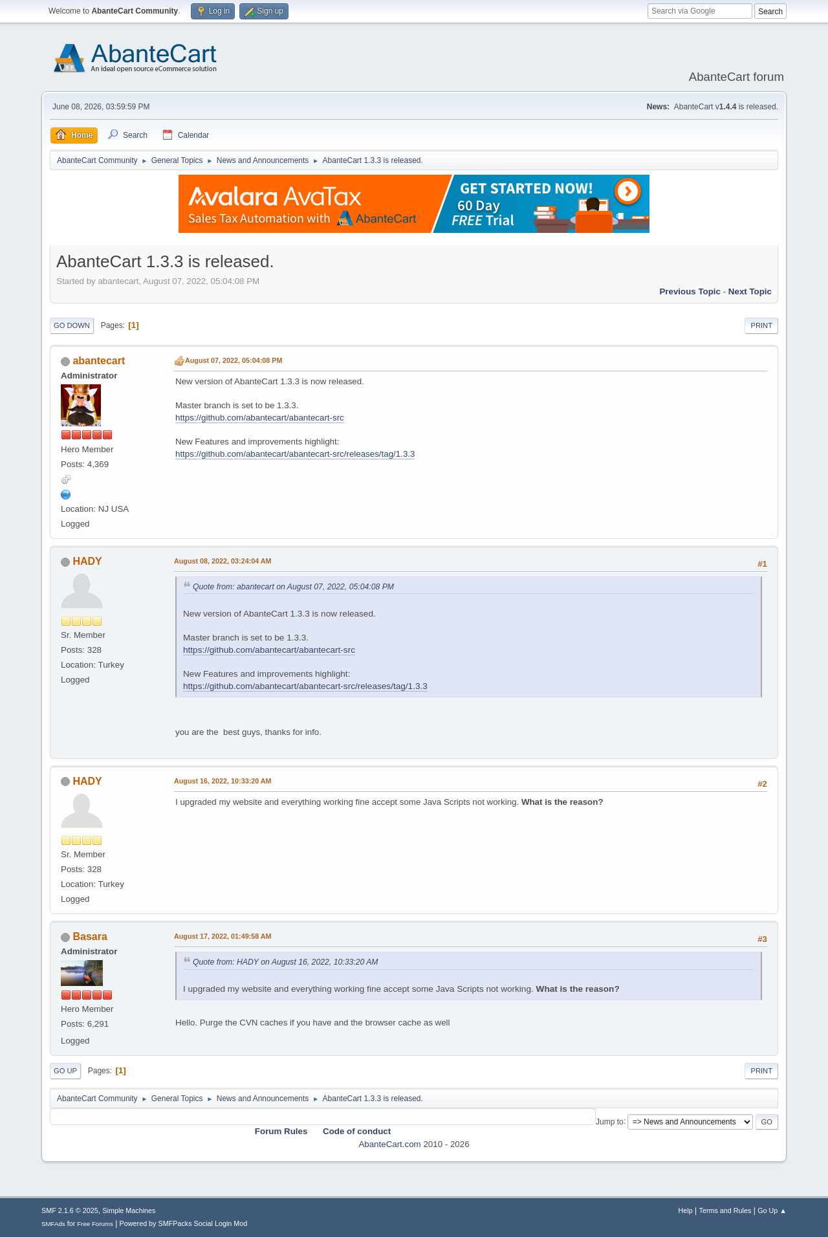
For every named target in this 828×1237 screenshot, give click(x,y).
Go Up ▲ (772, 1210)
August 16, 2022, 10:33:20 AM (223, 781)
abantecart (98, 360)
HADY (87, 561)
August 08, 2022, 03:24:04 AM (223, 561)
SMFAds (53, 1223)
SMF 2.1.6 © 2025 (69, 1210)
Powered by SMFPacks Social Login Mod (184, 1223)
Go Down (72, 325)
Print (761, 325)
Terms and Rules (725, 1210)
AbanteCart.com (389, 1144)
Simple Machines (128, 1210)
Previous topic (690, 291)
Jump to (610, 1121)
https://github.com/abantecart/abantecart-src (259, 417)
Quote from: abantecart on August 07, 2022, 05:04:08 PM (293, 586)
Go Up (65, 1071)
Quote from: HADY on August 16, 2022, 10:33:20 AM (285, 962)
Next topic (750, 291)
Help (686, 1210)
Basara (89, 936)
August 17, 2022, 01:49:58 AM (223, 936)
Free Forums (95, 1223)
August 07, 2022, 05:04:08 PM (233, 360)
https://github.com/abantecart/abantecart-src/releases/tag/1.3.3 (295, 454)
